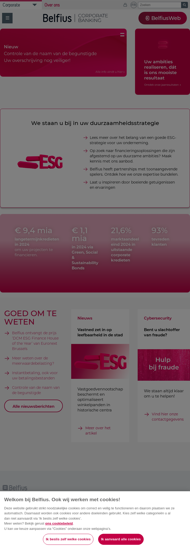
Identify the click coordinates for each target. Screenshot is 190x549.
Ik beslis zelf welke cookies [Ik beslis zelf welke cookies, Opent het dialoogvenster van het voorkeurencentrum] (68, 539)
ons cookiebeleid (59, 523)
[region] (95, 520)
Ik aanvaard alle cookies (121, 539)
